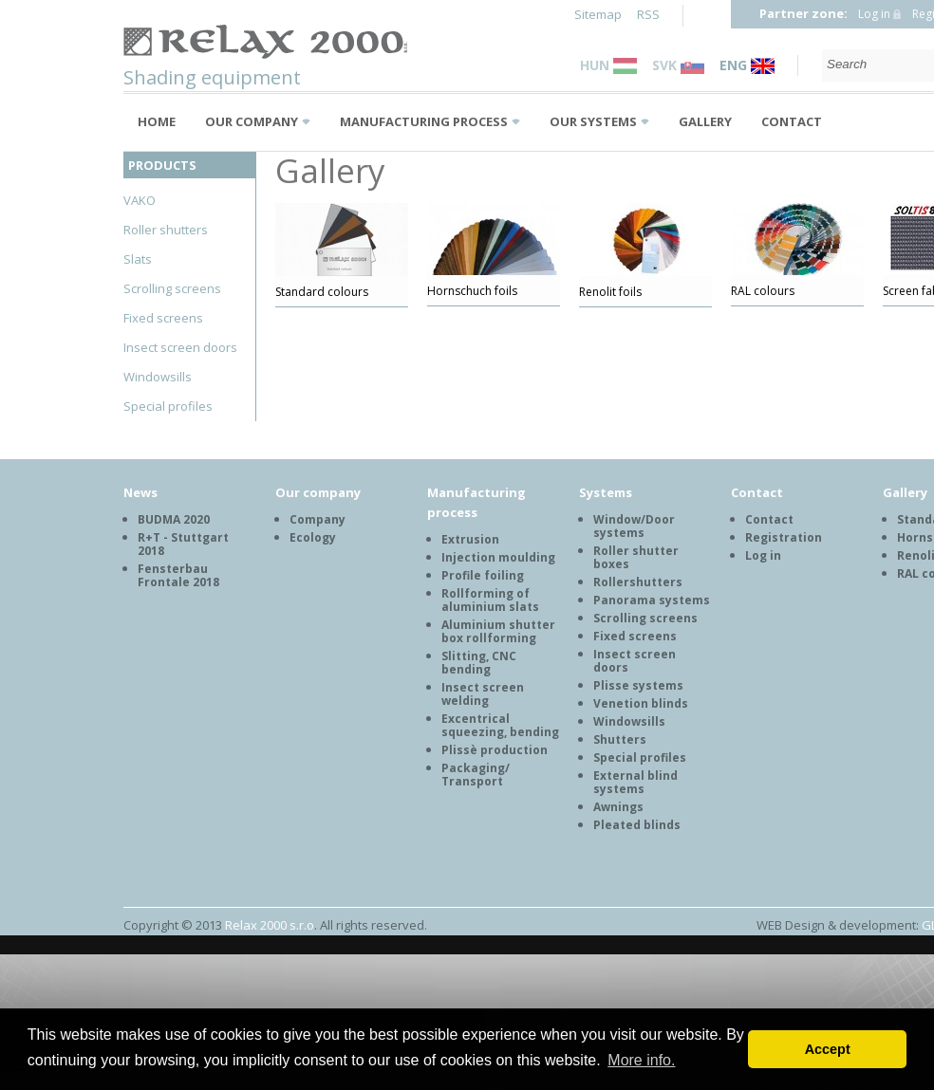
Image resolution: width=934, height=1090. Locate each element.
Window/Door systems (634, 526)
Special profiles (168, 406)
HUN (608, 65)
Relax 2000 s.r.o (269, 924)
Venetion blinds (640, 703)
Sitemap (598, 14)
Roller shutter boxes (636, 557)
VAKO (139, 200)
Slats (137, 259)
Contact (791, 121)
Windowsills (157, 376)
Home (157, 121)
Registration (783, 537)
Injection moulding (498, 557)
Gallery (705, 121)
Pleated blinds (637, 825)
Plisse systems (638, 685)
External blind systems (635, 782)
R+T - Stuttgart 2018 (183, 544)
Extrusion (470, 539)
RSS (648, 14)
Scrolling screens (172, 288)
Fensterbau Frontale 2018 (178, 575)
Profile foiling (482, 575)
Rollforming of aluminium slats (490, 600)
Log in (874, 14)
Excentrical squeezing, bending (500, 725)
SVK (678, 65)
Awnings (618, 807)
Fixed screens (163, 317)
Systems (605, 492)
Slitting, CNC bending (478, 662)
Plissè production (494, 750)
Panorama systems (651, 600)
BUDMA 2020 (174, 519)
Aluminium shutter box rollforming (498, 631)
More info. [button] (641, 1060)
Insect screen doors (180, 347)
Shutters (619, 739)
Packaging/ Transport (475, 774)
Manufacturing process (424, 121)
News (140, 492)
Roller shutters (165, 229)
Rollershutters (637, 582)
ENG (747, 65)
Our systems (593, 121)
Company (318, 519)
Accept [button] (827, 1049)
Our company (251, 121)
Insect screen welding (482, 694)
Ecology (313, 537)
